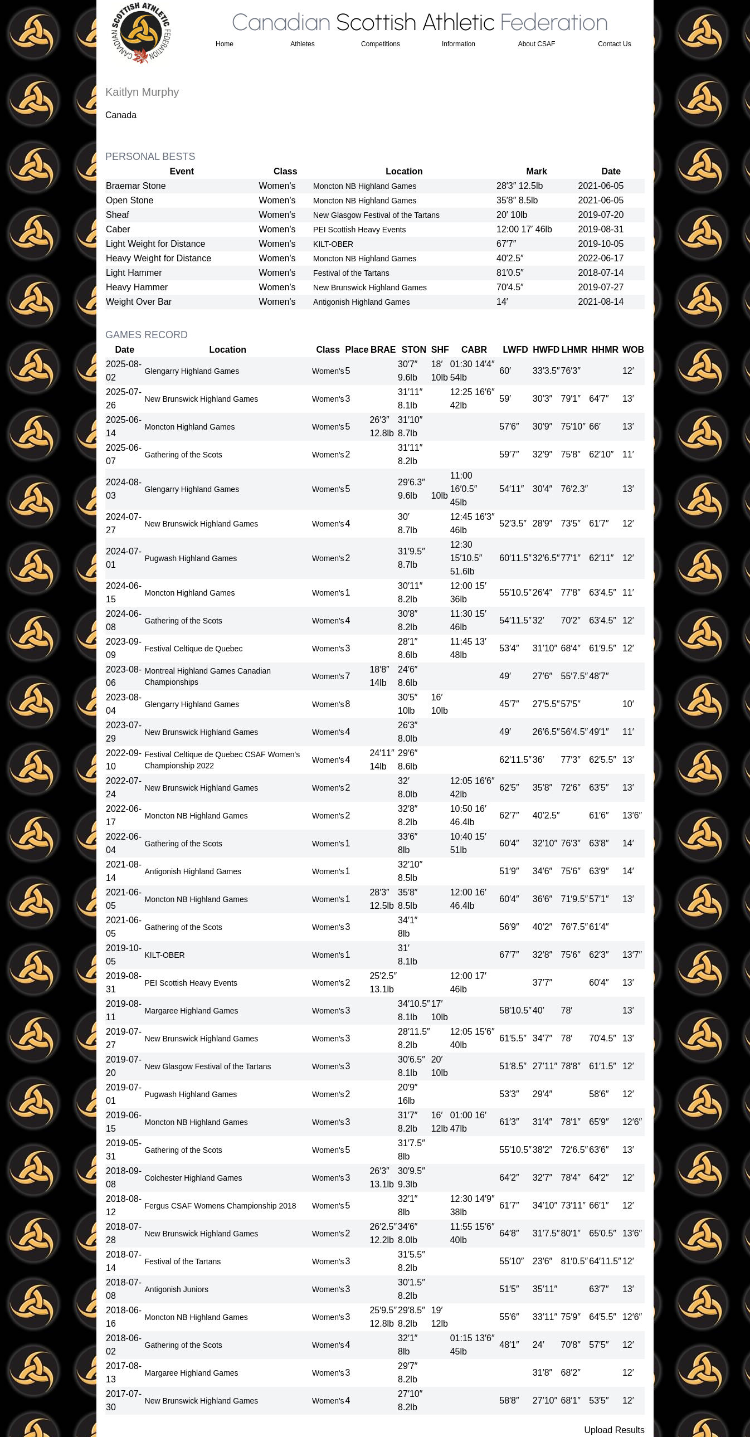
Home (224, 44)
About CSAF (537, 44)
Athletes (302, 44)
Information (458, 44)
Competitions (380, 44)
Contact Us (614, 44)
